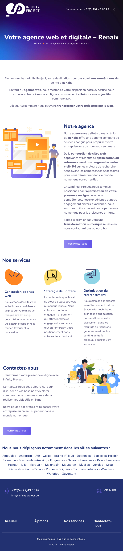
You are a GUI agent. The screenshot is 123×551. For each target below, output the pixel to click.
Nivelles (84, 464)
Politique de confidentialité (71, 539)
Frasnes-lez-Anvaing (33, 460)
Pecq (28, 469)
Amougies (9, 455)
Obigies (98, 464)
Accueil (11, 521)
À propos (41, 521)
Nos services (74, 521)
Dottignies (84, 455)
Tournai (78, 469)
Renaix (38, 469)
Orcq (109, 464)
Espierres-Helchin (106, 455)
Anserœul (26, 455)
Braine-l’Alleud (64, 455)
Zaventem (69, 473)
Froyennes (57, 460)
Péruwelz (15, 469)
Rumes (51, 469)
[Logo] (22, 8)
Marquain (35, 464)
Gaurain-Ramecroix (81, 460)
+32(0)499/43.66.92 (25, 490)
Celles (47, 455)
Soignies (64, 469)
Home (37, 43)
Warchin (106, 469)
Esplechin (9, 460)
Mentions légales (46, 539)
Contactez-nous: (87, 9)
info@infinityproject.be (25, 495)
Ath (37, 455)
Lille (24, 464)
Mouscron (69, 464)
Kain (100, 460)
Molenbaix (52, 464)
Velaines (92, 469)
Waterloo (53, 473)
